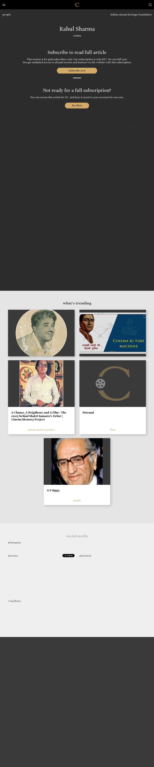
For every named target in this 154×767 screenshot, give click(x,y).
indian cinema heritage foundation (131, 14)
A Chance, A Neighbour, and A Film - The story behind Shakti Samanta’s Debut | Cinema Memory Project (38, 416)
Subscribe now (77, 70)
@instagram (14, 542)
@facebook (85, 555)
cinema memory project (41, 429)
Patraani (88, 412)
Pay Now (77, 105)
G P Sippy (53, 490)
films (112, 429)
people (6, 14)
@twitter (13, 555)
